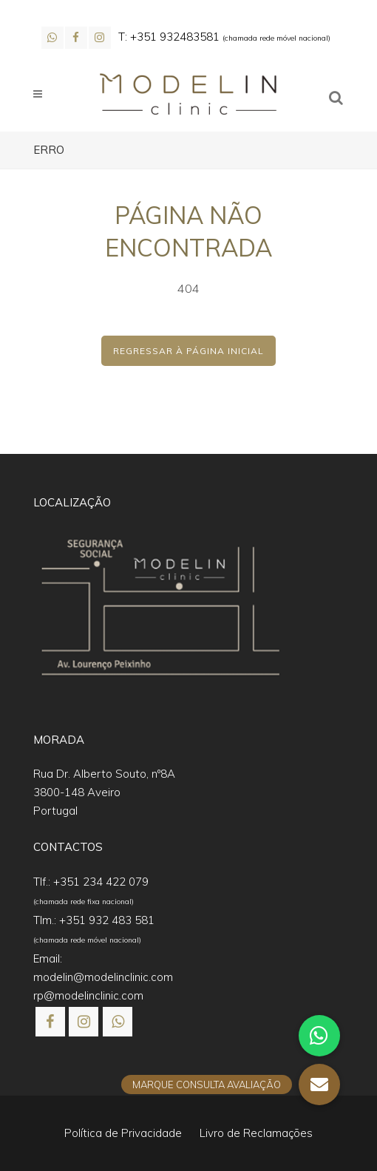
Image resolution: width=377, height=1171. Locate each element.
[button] (29, 1141)
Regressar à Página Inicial (188, 350)
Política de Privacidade (123, 1133)
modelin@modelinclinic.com (103, 977)
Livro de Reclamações (256, 1133)
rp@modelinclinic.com (88, 995)
